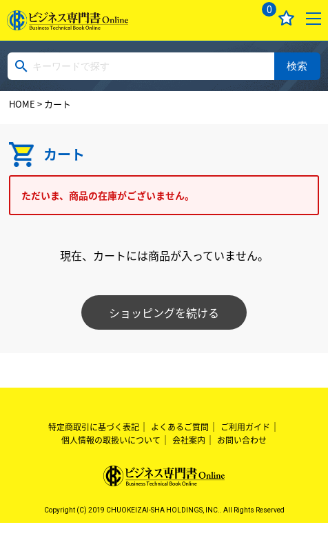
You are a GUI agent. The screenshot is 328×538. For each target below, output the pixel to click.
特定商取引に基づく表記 (93, 427)
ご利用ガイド (245, 427)
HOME (22, 103)
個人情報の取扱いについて (111, 440)
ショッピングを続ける (164, 312)
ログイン (232, 18)
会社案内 (188, 440)
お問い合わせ (242, 440)
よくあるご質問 (180, 427)
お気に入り (286, 18)
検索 (297, 66)
